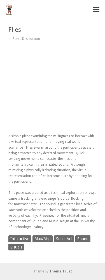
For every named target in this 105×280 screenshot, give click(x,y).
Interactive (19, 238)
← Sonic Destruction (24, 38)
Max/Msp (42, 238)
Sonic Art (64, 238)
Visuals (16, 247)
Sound (82, 238)
